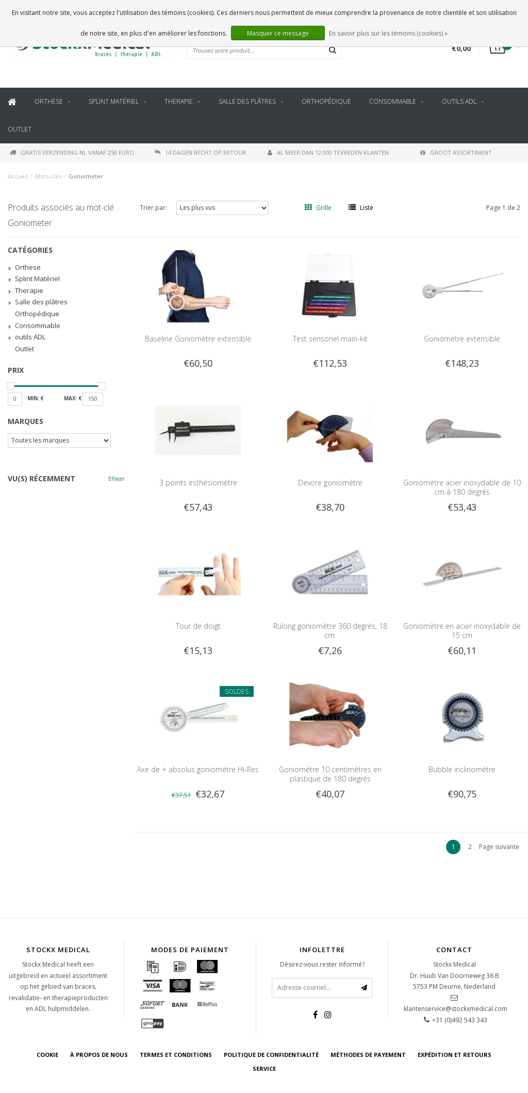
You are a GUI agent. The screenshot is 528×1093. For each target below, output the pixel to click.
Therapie (178, 101)
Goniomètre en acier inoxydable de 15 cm (462, 630)
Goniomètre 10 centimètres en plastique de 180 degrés (330, 774)
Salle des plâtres (247, 101)
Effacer (116, 478)
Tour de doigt (198, 626)
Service (264, 1068)
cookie (47, 1054)
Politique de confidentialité (271, 1054)
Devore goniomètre (330, 482)
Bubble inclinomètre (462, 769)
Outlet (19, 129)
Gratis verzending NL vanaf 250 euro (72, 152)
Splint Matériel (114, 101)
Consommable (392, 101)
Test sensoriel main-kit (330, 339)
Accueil (18, 176)
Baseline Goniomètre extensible (198, 339)
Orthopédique (326, 101)
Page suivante (499, 846)
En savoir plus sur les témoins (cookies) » (388, 33)
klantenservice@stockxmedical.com (455, 1008)
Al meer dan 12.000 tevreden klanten (328, 152)
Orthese (49, 101)
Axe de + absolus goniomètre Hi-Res (198, 769)
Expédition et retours (454, 1054)
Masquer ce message (278, 33)
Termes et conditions (176, 1054)
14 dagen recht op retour (200, 152)
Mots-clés (48, 176)
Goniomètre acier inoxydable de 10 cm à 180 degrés (462, 487)
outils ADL (459, 101)
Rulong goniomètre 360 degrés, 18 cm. (330, 630)
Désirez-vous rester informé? (322, 964)
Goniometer (86, 176)
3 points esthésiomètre (198, 482)
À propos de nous (99, 1054)
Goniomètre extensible (462, 339)
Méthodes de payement (368, 1054)
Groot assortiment (456, 152)
